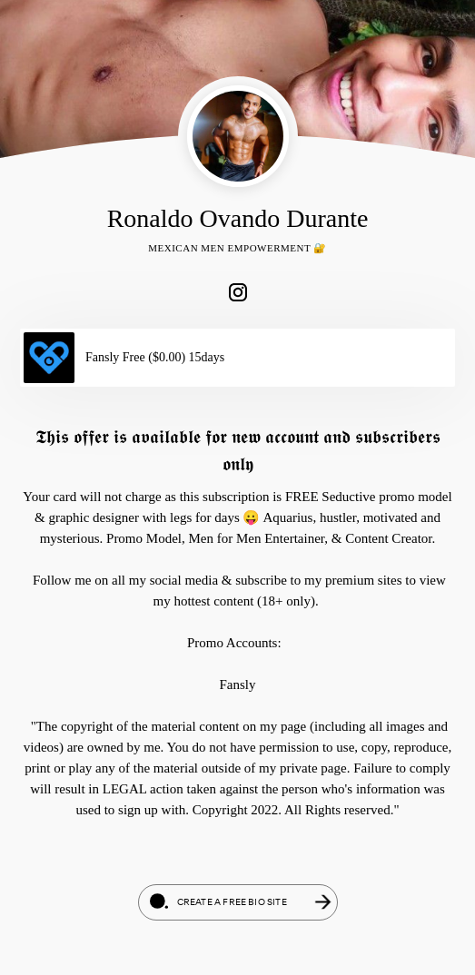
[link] (238, 292)
